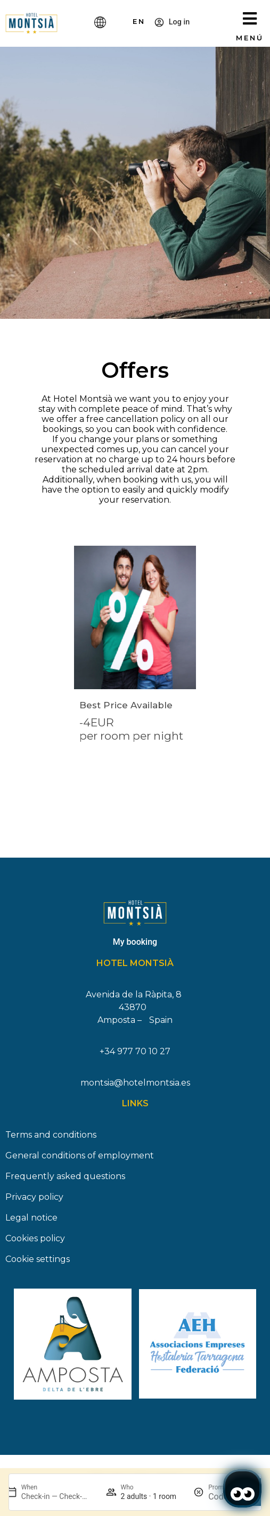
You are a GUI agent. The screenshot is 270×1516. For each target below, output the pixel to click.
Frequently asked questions (65, 1180)
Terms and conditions (50, 1139)
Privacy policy (34, 1201)
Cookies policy (35, 1243)
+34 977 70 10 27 (135, 1056)
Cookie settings (37, 1263)
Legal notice (31, 1222)
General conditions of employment (79, 1160)
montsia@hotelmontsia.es (135, 1087)
